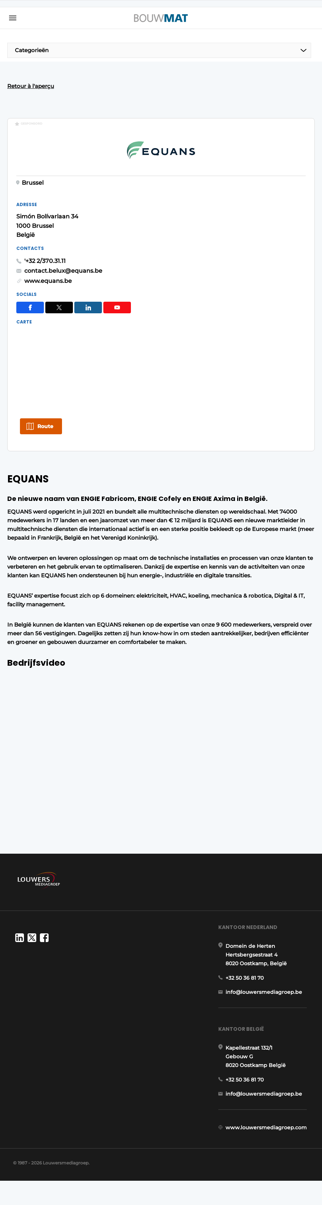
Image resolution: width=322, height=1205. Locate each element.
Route (45, 404)
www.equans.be (192, 259)
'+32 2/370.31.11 (189, 239)
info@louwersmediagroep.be (266, 995)
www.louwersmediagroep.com (268, 1142)
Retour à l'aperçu (30, 86)
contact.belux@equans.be (208, 249)
